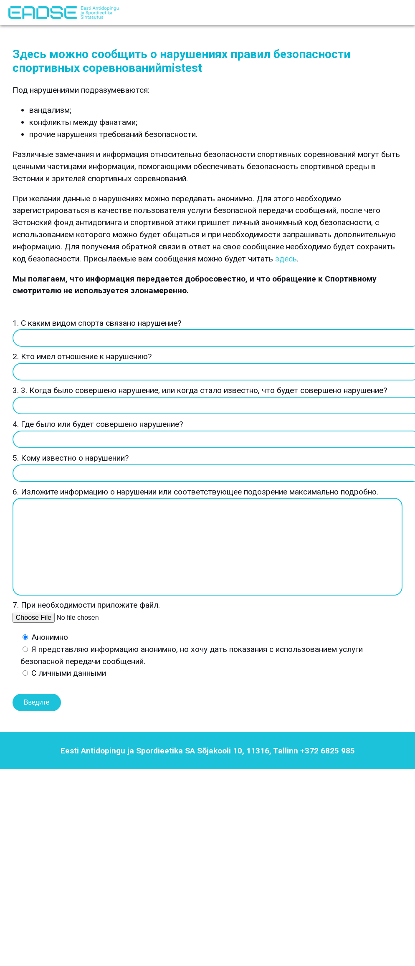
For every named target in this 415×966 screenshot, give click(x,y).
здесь (286, 259)
